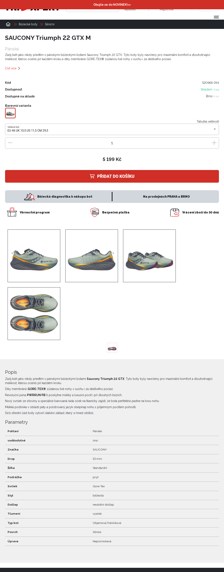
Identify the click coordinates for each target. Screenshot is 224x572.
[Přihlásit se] (155, 7)
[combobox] (112, 130)
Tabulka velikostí (208, 121)
